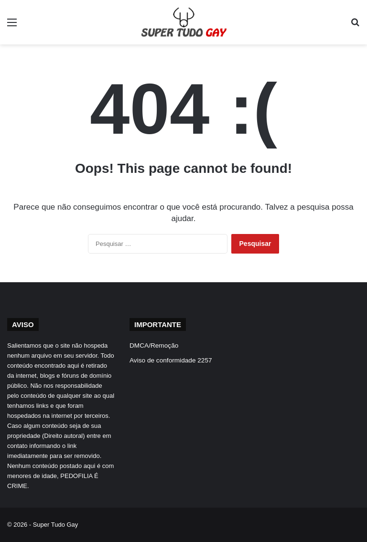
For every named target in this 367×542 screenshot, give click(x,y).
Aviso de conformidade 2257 (171, 360)
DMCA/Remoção (154, 345)
